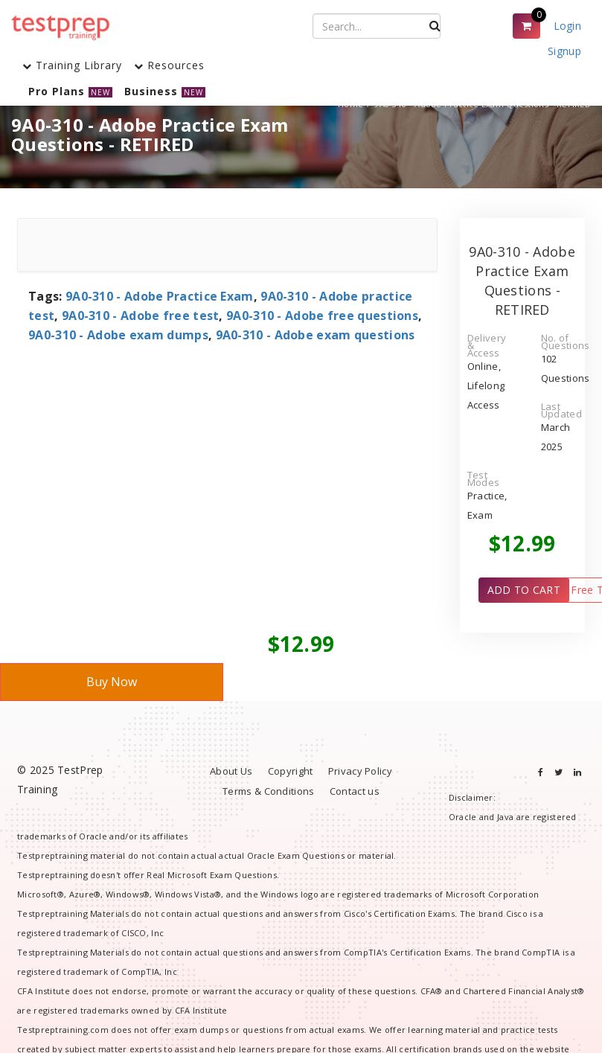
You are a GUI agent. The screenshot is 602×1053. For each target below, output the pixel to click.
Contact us (355, 791)
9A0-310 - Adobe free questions (322, 315)
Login (568, 26)
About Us (231, 771)
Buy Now (111, 681)
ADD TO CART (523, 590)
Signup (564, 51)
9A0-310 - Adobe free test (141, 315)
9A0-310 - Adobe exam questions (315, 335)
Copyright (290, 771)
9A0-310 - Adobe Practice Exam (159, 296)
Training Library (72, 65)
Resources (169, 65)
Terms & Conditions (268, 791)
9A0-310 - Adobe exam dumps (118, 335)
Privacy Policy (360, 771)
